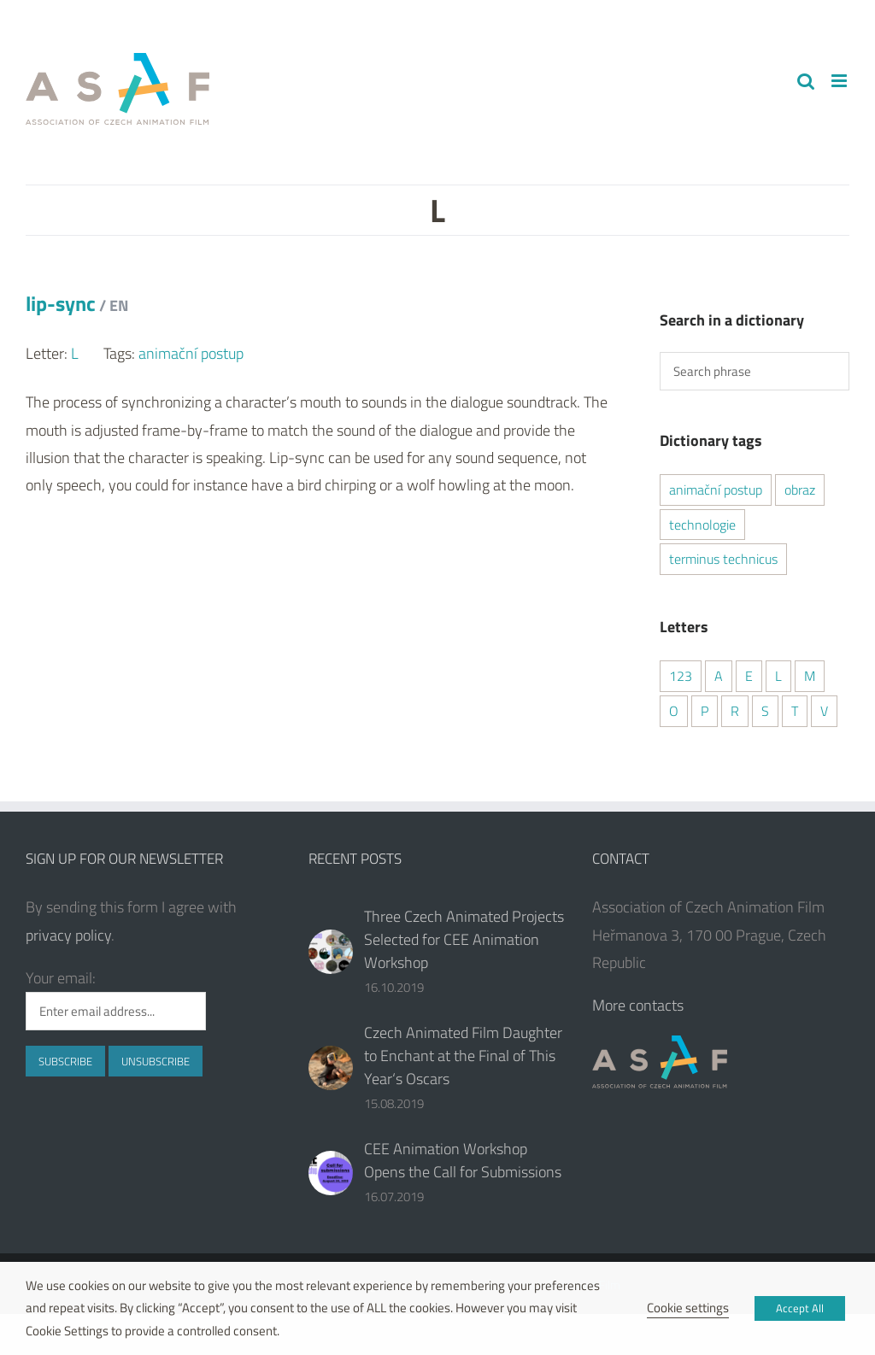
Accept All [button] (800, 1308)
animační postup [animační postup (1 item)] (715, 489)
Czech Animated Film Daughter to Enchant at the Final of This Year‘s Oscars (463, 1055)
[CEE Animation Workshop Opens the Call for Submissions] (330, 1173)
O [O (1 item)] (673, 711)
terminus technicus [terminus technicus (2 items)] (723, 558)
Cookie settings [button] (688, 1307)
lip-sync (77, 303)
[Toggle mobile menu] (840, 81)
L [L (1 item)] (778, 676)
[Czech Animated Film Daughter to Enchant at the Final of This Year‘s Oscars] (330, 1068)
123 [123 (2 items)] (680, 676)
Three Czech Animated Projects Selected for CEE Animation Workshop (464, 939)
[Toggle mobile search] (805, 81)
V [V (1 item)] (824, 711)
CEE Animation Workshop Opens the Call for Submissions (462, 1160)
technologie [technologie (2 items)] (702, 524)
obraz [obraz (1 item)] (799, 489)
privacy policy (68, 935)
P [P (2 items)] (704, 711)
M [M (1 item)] (809, 676)
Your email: (61, 977)
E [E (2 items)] (749, 676)
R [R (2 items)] (735, 711)
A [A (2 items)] (718, 676)
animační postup (191, 353)
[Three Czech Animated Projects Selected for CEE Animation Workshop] (330, 952)
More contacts (638, 1005)
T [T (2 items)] (794, 711)
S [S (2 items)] (765, 711)
